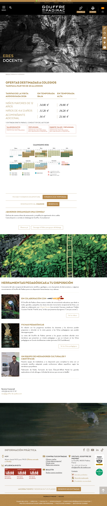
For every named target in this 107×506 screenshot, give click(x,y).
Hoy (6, 456)
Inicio (8, 74)
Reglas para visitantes (52, 465)
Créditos (33, 501)
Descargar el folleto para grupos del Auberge (47, 227)
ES (103, 12)
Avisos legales (55, 501)
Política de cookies (63, 503)
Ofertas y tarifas (51, 459)
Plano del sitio (22, 501)
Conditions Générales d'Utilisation (76, 501)
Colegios (37, 3)
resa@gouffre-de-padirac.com (11, 394)
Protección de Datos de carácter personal (36, 503)
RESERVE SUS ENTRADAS (68, 489)
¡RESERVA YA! (53, 204)
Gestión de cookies (80, 503)
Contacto (74, 471)
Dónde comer (50, 463)
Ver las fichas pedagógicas (69, 346)
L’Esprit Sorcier (45, 307)
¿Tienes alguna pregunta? (54, 461)
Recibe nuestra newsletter (54, 473)
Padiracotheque (49, 496)
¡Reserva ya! (24, 227)
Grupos (47, 3)
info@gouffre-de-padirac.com (81, 467)
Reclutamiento (68, 3)
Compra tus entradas (56, 456)
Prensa (56, 3)
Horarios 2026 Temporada (55, 197)
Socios (61, 496)
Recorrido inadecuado (81, 478)
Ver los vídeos (72, 315)
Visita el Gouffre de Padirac (81, 460)
